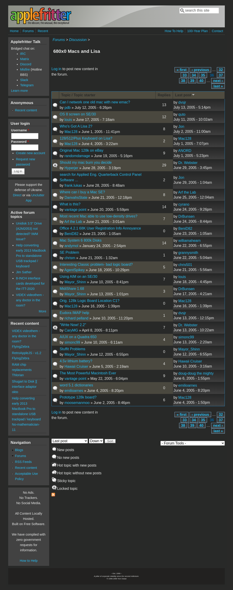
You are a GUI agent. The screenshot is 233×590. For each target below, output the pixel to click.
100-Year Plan (197, 31)
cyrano (183, 204)
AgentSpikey (74, 270)
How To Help (174, 31)
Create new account (30, 153)
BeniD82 (71, 234)
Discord (25, 64)
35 (203, 75)
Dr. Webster (188, 163)
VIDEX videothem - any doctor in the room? (30, 300)
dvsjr (182, 102)
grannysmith (188, 253)
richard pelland (76, 318)
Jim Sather (24, 272)
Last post (185, 95)
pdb (67, 108)
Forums (28, 31)
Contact (217, 31)
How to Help (29, 560)
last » (218, 86)
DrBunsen (186, 216)
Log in (56, 69)
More (42, 311)
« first (182, 70)
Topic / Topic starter (78, 95)
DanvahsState (75, 197)
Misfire (25, 69)
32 (221, 70)
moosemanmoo (76, 403)
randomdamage (77, 156)
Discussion (78, 40)
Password (20, 141)
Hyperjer (71, 168)
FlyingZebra (20, 346)
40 (201, 81)
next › (218, 81)
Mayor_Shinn (75, 282)
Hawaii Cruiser (76, 366)
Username (20, 130)
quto (181, 114)
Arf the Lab (187, 192)
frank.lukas (73, 185)
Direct (17, 195)
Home (14, 31)
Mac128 (70, 132)
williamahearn (189, 241)
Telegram (27, 85)
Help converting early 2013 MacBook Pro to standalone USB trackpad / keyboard (31, 255)
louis (68, 120)
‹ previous (200, 70)
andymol (71, 246)
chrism (69, 258)
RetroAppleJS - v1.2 (26, 353)
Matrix (24, 59)
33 (185, 75)
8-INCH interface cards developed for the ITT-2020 (30, 283)
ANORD (184, 151)
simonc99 (72, 342)
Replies (164, 95)
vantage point (75, 210)
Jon (181, 126)
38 (183, 81)
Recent (43, 31)
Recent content (26, 110)
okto (15, 392)
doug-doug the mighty (196, 373)
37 (221, 75)
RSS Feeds (23, 462)
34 (194, 75)
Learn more (19, 90)
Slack (24, 80)
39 (192, 81)
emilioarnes (73, 391)
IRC (23, 54)
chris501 (185, 265)
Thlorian (18, 375)
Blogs (19, 450)
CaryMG (71, 330)
